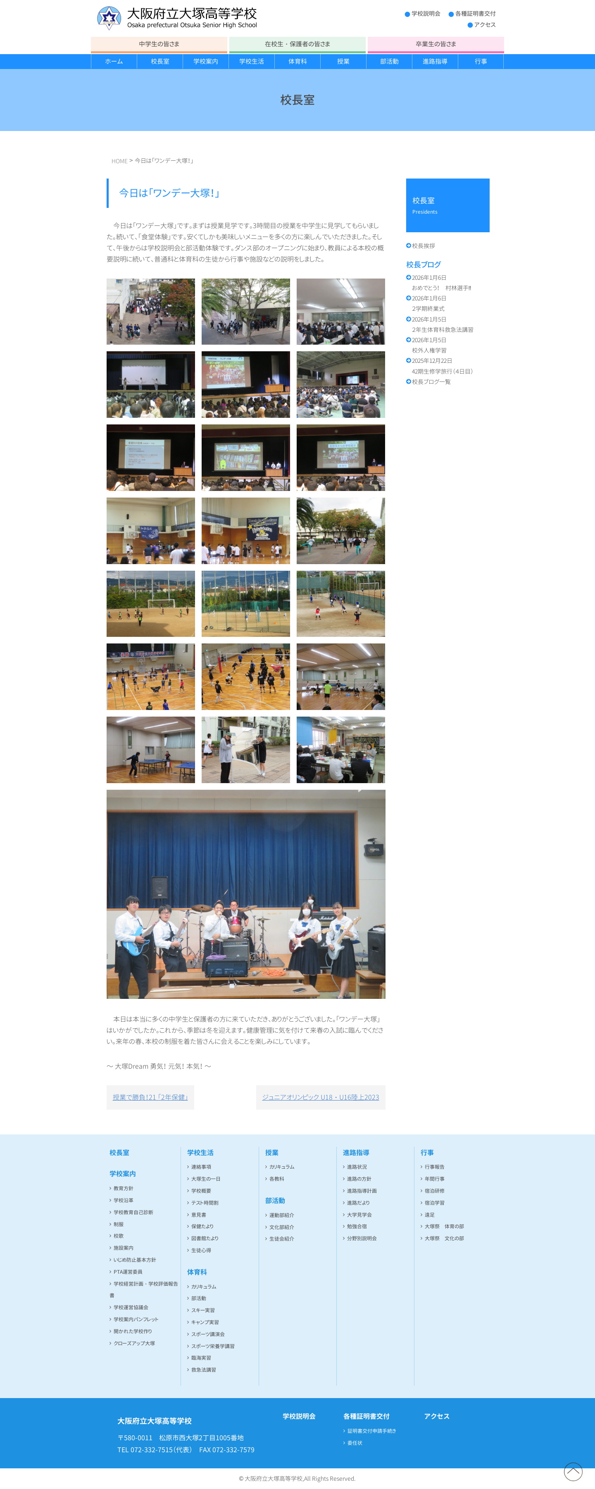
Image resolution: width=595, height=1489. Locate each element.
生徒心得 (201, 1250)
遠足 (430, 1214)
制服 (119, 1224)
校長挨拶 (423, 246)
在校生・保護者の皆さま (297, 44)
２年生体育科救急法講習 (443, 324)
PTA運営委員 (128, 1271)
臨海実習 (201, 1357)
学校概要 (201, 1190)
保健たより (202, 1226)
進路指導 (435, 61)
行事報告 (435, 1166)
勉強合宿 (357, 1226)
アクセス (485, 25)
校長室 (160, 61)
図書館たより (204, 1238)
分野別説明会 (362, 1238)
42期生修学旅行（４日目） (443, 366)
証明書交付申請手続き (371, 1430)
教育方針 (123, 1188)
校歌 (119, 1235)
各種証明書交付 (475, 13)
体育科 (297, 61)
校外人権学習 (429, 345)
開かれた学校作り (133, 1331)
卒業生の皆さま (436, 44)
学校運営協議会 (131, 1307)
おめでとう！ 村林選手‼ (441, 283)
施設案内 (123, 1247)
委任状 (354, 1442)
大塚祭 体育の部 (444, 1226)
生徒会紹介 (281, 1238)
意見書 (198, 1214)
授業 (343, 61)
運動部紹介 (281, 1215)
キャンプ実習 (205, 1322)
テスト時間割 (205, 1202)
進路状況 (357, 1166)
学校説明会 (426, 13)
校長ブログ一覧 (431, 382)
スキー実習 (203, 1310)
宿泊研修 (435, 1190)
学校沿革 (123, 1200)
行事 (481, 61)
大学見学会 (359, 1214)
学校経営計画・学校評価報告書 (143, 1289)
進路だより (358, 1202)
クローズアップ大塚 (134, 1343)
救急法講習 (203, 1369)
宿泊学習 (435, 1202)
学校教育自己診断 (133, 1212)
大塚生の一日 (206, 1178)
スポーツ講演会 (208, 1334)
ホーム (114, 61)
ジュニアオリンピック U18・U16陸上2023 (320, 1097)
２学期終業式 (429, 303)
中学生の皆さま (159, 44)
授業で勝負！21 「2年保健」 (150, 1097)
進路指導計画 (362, 1190)
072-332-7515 (152, 1449)
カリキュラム (204, 1286)
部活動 (389, 61)
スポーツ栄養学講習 (213, 1346)
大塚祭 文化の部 (444, 1238)
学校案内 (205, 61)
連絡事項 (201, 1166)
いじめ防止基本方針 (135, 1259)
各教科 (276, 1178)
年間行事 (435, 1178)
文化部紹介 (281, 1227)
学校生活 (251, 61)
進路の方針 (359, 1178)
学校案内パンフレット (136, 1319)
